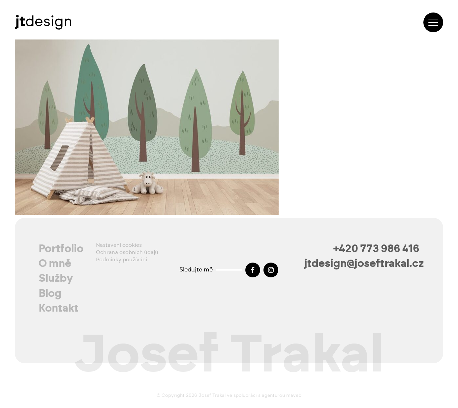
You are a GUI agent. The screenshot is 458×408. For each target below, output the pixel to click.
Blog (50, 293)
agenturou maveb (281, 395)
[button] (433, 22)
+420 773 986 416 (376, 248)
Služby (56, 278)
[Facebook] (252, 270)
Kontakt (58, 308)
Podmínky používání (121, 259)
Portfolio (61, 248)
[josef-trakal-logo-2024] (43, 22)
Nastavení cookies (119, 245)
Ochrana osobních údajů (127, 252)
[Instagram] (270, 270)
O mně (55, 263)
